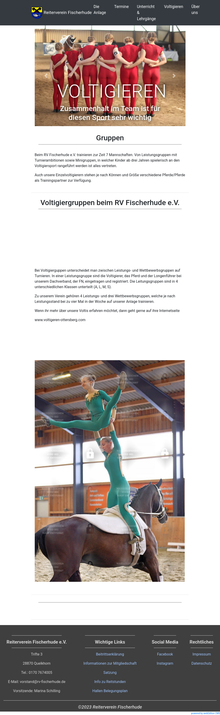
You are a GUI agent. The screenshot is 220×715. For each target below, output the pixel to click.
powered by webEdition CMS (205, 713)
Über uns (195, 9)
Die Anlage (100, 9)
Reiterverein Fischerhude (61, 12)
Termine (121, 6)
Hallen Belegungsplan (109, 691)
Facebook (165, 654)
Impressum (201, 654)
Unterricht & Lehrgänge (146, 12)
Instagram (165, 663)
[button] (46, 75)
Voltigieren (173, 6)
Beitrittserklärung (110, 654)
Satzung (110, 672)
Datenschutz (201, 663)
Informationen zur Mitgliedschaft (110, 663)
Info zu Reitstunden (110, 682)
